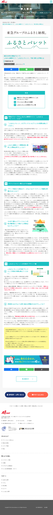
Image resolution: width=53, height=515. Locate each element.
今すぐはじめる (38, 394)
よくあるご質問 (6, 491)
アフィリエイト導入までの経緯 (25, 102)
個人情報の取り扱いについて (9, 423)
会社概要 (45, 507)
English (30, 420)
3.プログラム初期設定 (7, 465)
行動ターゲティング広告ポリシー (26, 423)
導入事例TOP (26, 379)
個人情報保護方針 (39, 507)
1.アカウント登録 (6, 459)
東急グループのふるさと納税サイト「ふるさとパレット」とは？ (27, 98)
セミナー (5, 488)
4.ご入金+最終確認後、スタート (10, 468)
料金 (4, 448)
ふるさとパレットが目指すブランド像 (26, 104)
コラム (4, 482)
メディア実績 (6, 445)
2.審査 (4, 462)
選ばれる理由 (6, 443)
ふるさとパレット (19, 64)
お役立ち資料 (6, 479)
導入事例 (5, 485)
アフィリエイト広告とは (8, 440)
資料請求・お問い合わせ (15, 394)
